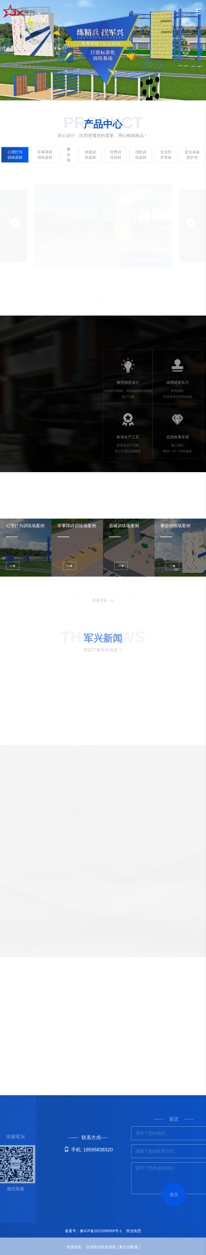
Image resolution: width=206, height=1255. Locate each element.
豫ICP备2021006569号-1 (101, 1231)
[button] (99, 95)
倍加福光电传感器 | (102, 1247)
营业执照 (133, 1231)
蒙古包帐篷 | (129, 1247)
